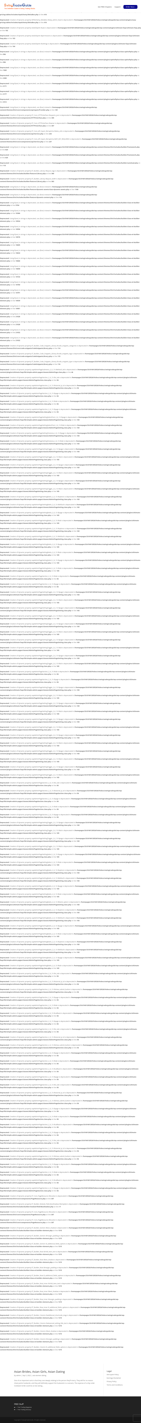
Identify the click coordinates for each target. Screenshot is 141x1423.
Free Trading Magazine (25, 1407)
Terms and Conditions (115, 1385)
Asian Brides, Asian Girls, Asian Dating (39, 1372)
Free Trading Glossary (24, 1410)
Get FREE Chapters (105, 7)
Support (118, 7)
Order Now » (130, 7)
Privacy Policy (111, 1381)
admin (18, 1375)
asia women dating (39, 1375)
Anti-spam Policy (113, 1374)
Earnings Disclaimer (114, 1378)
